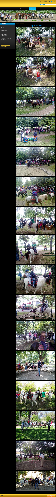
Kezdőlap (17, 23)
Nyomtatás (53, 1)
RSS (49, 1)
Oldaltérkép (45, 1)
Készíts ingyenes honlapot (42, 495)
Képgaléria (22, 23)
